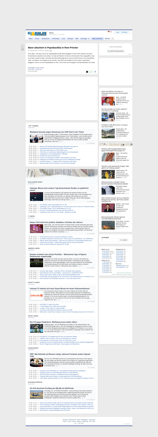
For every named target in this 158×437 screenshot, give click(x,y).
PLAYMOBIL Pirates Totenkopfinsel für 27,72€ (53, 205)
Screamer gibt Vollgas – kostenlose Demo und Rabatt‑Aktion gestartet (60, 271)
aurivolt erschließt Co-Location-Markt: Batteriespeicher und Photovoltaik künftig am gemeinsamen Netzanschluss (73, 406)
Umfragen (85, 38)
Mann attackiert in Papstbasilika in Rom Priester (53, 47)
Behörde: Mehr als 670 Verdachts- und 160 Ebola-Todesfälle (57, 163)
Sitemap (65, 419)
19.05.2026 (105, 256)
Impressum (92, 419)
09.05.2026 (119, 253)
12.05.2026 (105, 270)
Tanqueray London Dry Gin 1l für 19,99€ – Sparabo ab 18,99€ (58, 212)
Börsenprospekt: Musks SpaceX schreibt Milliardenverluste (113, 218)
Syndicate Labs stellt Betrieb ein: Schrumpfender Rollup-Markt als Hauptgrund (63, 371)
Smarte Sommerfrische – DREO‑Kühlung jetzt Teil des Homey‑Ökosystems (62, 242)
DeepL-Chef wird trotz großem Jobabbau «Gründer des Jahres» (56, 222)
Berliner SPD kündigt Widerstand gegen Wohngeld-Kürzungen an (59, 146)
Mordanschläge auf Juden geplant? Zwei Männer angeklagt (114, 110)
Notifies (129, 274)
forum (130, 54)
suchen (123, 240)
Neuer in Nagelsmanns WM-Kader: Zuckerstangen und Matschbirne (60, 344)
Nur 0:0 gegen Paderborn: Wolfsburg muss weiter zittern (53, 322)
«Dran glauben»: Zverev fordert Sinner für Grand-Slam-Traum (58, 340)
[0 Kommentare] (32, 71)
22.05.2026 (105, 251)
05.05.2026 (119, 259)
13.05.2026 (105, 269)
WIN (76, 38)
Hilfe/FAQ (85, 421)
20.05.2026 (105, 254)
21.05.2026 (105, 253)
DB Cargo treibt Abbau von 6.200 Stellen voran (53, 150)
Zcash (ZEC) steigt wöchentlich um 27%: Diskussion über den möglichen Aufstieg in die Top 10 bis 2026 (70, 378)
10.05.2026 (119, 251)
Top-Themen (33, 126)
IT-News (31, 216)
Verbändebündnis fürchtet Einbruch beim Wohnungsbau (56, 148)
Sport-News (33, 316)
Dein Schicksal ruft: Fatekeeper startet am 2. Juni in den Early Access (60, 278)
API (90, 421)
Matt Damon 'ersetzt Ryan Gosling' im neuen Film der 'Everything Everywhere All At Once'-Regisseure (69, 312)
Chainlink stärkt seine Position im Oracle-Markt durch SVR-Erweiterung (60, 376)
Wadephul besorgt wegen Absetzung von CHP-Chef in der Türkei (57, 132)
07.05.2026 (119, 256)
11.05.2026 (105, 272)
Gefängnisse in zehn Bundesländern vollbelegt (53, 154)
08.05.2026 (119, 254)
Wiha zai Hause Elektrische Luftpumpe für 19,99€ (54, 244)
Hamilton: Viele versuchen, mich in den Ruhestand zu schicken (58, 338)
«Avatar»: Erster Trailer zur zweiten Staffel (52, 308)
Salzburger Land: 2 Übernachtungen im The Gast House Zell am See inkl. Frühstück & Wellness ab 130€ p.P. (72, 206)
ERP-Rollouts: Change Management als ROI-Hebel (55, 410)
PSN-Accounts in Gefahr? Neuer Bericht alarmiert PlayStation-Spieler (114, 183)
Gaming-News (34, 248)
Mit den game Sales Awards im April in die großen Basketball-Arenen (60, 274)
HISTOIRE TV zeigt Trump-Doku (49, 304)
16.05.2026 (105, 264)
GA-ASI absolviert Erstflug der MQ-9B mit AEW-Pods (52, 388)
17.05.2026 (105, 262)
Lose (63, 38)
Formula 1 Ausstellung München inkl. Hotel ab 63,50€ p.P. (57, 210)
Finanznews (33, 348)
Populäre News (120, 265)
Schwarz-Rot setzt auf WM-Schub (50, 156)
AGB (78, 419)
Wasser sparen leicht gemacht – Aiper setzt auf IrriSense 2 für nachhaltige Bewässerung (66, 240)
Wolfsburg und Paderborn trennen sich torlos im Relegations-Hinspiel (60, 159)
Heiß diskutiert (120, 267)
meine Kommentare (117, 274)
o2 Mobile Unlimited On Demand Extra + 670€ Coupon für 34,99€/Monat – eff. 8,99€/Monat (66, 238)
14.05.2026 (105, 267)
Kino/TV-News (34, 282)
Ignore (125, 274)
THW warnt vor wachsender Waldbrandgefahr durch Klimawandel (59, 152)
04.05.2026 (119, 261)
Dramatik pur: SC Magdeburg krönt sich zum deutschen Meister (58, 336)
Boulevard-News (35, 182)
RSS (93, 421)
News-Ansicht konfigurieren (124, 272)
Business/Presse (35, 382)
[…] (59, 141)
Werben (107, 38)
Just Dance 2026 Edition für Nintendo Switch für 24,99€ (56, 310)
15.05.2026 (105, 265)
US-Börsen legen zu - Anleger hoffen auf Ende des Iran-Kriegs (58, 161)
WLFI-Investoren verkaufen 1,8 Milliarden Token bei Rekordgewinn (59, 374)
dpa (51, 50)
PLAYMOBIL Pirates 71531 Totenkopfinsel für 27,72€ (55, 208)
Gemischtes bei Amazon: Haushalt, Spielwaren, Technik (56, 237)
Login (117, 32)
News (31, 38)
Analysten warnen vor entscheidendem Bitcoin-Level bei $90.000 (59, 372)
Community (55, 38)
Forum (37, 38)
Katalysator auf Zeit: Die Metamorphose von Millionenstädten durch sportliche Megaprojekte (66, 342)
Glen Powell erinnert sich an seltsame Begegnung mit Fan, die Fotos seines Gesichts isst (115, 199)
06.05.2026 (119, 258)
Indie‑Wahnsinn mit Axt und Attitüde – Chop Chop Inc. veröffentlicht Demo (61, 273)
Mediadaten (84, 419)
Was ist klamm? (97, 38)
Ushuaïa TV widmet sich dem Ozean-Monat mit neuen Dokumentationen (60, 289)
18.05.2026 (105, 258)
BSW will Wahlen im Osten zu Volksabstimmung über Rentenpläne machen (114, 93)
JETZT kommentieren (115, 51)
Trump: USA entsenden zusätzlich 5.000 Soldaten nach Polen (58, 157)
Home (64, 421)
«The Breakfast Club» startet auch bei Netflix (53, 306)
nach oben (126, 424)
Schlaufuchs (45, 38)
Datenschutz (72, 419)
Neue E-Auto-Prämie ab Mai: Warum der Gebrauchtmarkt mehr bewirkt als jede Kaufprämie (66, 403)
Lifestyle (70, 38)
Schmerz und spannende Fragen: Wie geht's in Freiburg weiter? (115, 167)
